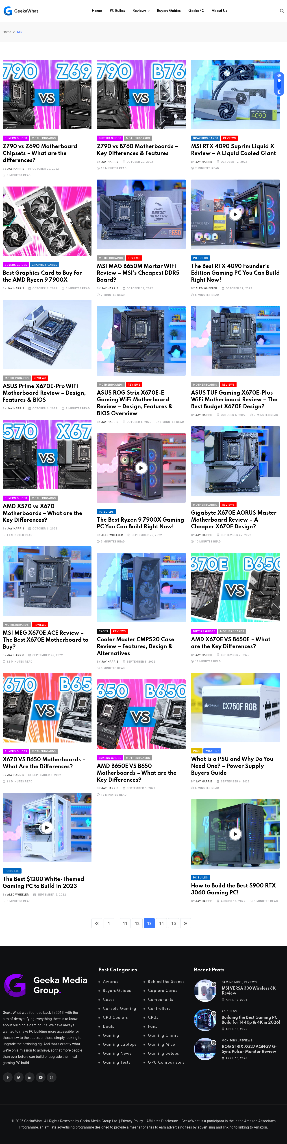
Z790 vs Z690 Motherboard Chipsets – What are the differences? (40, 153)
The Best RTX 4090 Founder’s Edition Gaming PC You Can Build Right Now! (235, 273)
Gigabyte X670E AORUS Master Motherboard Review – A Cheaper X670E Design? (233, 520)
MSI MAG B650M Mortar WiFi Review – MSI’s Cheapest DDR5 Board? (138, 273)
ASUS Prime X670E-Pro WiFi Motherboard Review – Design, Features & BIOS (44, 393)
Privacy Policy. (132, 1121)
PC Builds (117, 11)
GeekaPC (196, 11)
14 (161, 923)
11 (125, 923)
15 (173, 923)
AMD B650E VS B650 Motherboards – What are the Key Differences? (136, 773)
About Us (219, 11)
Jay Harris (15, 168)
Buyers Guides (169, 11)
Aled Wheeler (206, 288)
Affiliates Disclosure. (162, 1121)
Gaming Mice (231, 982)
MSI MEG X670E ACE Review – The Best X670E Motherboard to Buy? (45, 640)
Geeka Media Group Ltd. (99, 1121)
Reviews (139, 11)
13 (149, 923)
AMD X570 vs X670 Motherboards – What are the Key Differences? (42, 513)
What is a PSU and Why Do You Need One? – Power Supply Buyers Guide (232, 766)
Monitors (229, 1040)
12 (137, 923)
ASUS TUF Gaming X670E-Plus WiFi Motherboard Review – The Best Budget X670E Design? (234, 400)
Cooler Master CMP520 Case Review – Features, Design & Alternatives (135, 647)
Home (97, 11)
